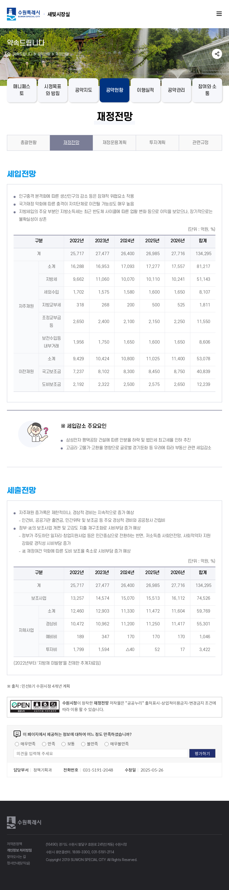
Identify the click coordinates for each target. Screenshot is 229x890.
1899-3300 (81, 852)
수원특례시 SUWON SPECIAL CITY (58, 14)
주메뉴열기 (219, 14)
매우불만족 (119, 744)
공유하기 (217, 54)
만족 (51, 744)
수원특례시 (25, 822)
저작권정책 (14, 844)
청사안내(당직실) (18, 863)
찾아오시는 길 (16, 857)
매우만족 (27, 744)
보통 (71, 744)
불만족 (92, 744)
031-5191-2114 (102, 852)
